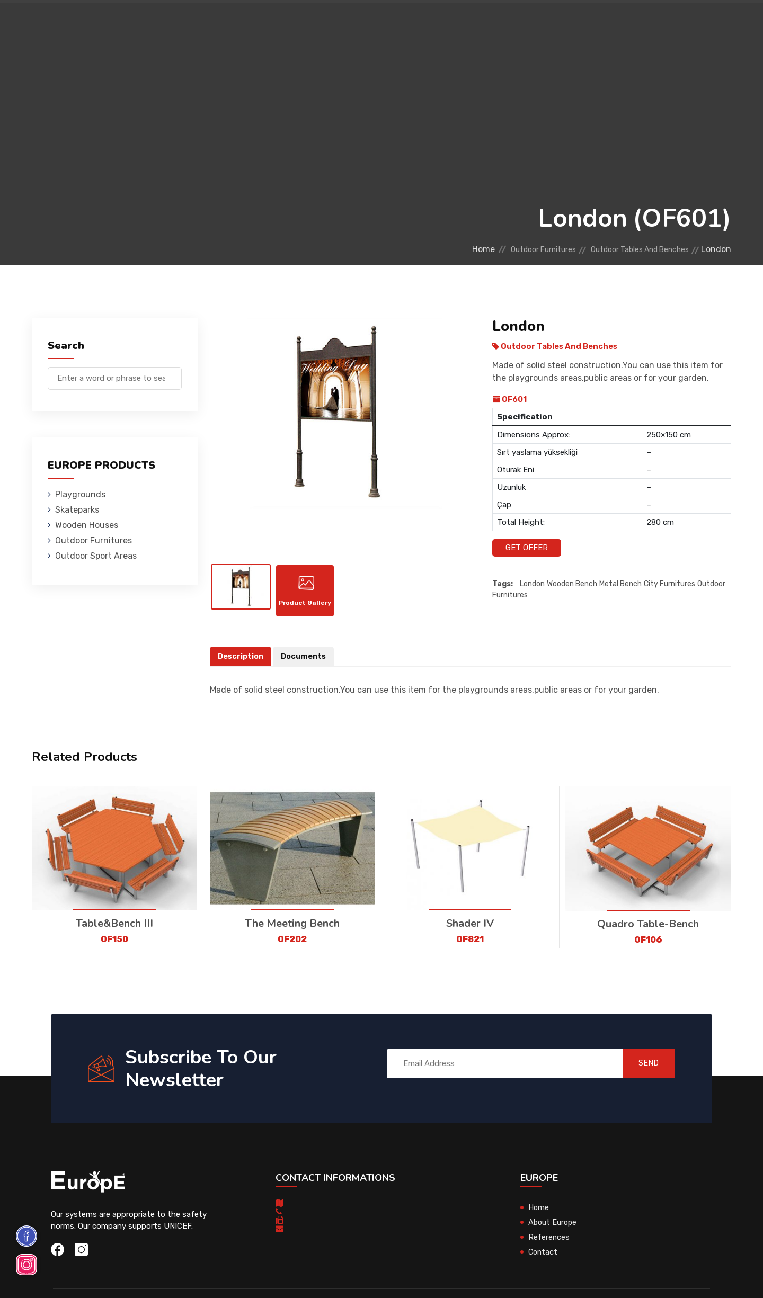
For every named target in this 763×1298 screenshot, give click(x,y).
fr (698, 25)
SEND (643, 1067)
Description (241, 661)
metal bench (620, 583)
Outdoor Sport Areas (96, 556)
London (532, 583)
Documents (306, 661)
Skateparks (212, 23)
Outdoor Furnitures (362, 23)
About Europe (553, 1227)
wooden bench (572, 583)
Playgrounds (150, 23)
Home (446, 249)
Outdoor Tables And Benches (630, 249)
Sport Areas (441, 23)
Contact (552, 23)
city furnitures (669, 583)
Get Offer (526, 547)
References (501, 23)
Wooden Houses (277, 23)
